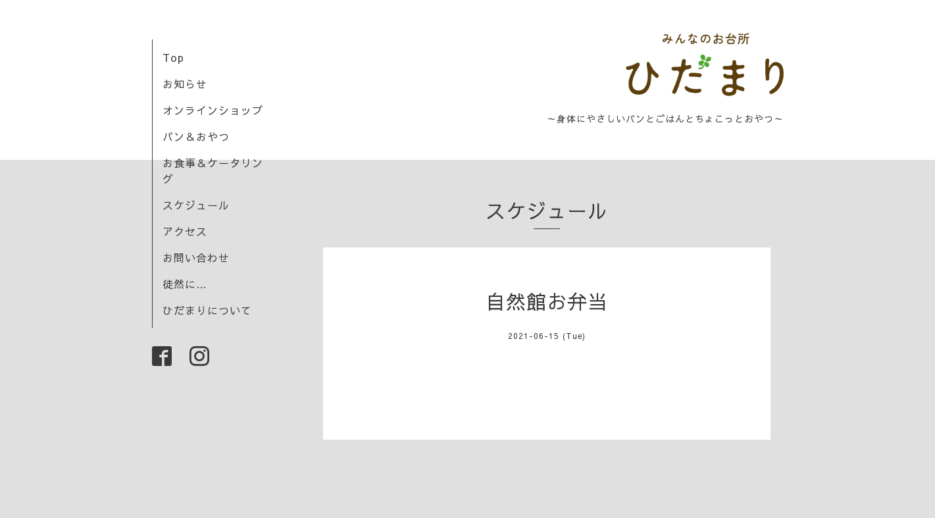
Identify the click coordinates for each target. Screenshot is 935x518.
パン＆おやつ (196, 136)
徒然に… (185, 283)
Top (173, 57)
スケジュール (196, 204)
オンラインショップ (213, 110)
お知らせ (185, 83)
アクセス (185, 231)
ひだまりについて (207, 310)
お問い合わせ (196, 257)
